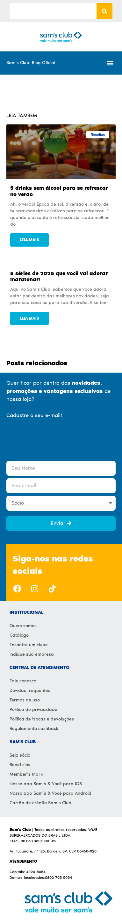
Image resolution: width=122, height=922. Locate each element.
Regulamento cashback (34, 728)
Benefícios (20, 764)
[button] (110, 63)
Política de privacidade (33, 709)
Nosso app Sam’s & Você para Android (50, 793)
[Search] (104, 11)
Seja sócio (20, 755)
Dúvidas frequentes (30, 690)
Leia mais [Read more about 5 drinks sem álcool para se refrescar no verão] (29, 240)
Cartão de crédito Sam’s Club (40, 803)
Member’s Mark (26, 774)
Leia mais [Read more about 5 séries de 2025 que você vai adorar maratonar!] (29, 318)
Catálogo (19, 635)
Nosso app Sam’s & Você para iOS (46, 783)
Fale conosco (23, 681)
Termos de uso (25, 700)
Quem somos (23, 625)
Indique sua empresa (32, 654)
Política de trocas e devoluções (42, 719)
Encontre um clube (29, 644)
